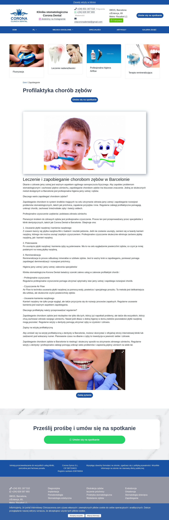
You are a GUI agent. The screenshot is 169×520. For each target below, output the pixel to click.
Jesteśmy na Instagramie (52, 19)
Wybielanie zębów (95, 498)
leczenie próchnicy (95, 491)
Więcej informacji (93, 516)
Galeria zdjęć (149, 30)
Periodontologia (55, 495)
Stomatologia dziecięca (136, 495)
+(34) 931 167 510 (85, 9)
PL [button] (34, 30)
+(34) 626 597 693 (84, 12)
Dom (15, 30)
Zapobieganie (131, 498)
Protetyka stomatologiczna (99, 495)
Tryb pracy (116, 20)
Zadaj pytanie (84, 395)
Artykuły (121, 30)
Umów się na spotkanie (150, 15)
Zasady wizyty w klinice (84, 2)
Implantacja (53, 491)
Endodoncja (131, 488)
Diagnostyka (54, 488)
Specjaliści (95, 30)
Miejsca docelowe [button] (62, 30)
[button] (123, 352)
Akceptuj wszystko (76, 516)
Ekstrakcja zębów (94, 488)
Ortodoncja (130, 491)
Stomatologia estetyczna (60, 498)
